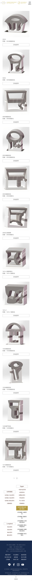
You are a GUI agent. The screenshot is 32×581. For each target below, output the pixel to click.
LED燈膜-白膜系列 (22, 513)
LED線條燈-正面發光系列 (22, 521)
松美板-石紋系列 (9, 498)
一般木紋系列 (22, 489)
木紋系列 (9, 527)
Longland (10, 523)
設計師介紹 (8, 557)
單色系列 (22, 498)
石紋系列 (9, 529)
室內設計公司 (8, 572)
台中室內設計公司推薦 (22, 574)
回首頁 (15, 578)
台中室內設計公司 (16, 572)
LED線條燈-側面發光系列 (22, 530)
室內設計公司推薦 (12, 574)
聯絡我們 (23, 559)
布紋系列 (9, 532)
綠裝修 (16, 557)
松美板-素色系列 (9, 500)
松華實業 (10, 492)
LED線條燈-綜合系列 (22, 534)
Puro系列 (22, 500)
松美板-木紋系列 (9, 495)
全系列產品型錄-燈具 (22, 508)
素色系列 (9, 535)
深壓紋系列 (22, 495)
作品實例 (15, 554)
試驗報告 (9, 503)
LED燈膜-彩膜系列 (22, 517)
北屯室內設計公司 (25, 572)
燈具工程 (15, 559)
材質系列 (22, 492)
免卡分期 (23, 557)
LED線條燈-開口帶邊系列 (22, 525)
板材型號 (23, 554)
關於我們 (7, 554)
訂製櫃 (8, 559)
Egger (22, 486)
